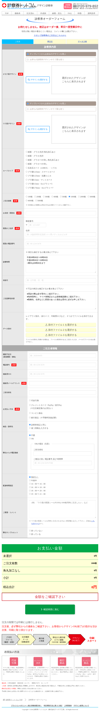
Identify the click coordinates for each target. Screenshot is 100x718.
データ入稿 (82, 42)
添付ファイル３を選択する (61, 335)
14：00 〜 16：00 (37, 484)
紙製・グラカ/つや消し (36, 164)
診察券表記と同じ (37, 425)
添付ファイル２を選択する (61, 330)
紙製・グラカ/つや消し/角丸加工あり (42, 160)
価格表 (17, 13)
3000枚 (91, 197)
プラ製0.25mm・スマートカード (40, 172)
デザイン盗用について (81, 705)
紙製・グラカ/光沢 (35, 156)
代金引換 (34, 400)
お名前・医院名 (9, 213)
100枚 (29, 197)
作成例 (43, 13)
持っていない (36, 531)
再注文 (50, 42)
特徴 (79, 13)
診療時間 (6, 262)
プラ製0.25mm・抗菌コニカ (38, 176)
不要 (32, 435)
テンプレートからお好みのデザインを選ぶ (46, 54)
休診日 (5, 280)
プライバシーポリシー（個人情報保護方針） (26, 705)
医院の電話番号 (9, 244)
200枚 (37, 197)
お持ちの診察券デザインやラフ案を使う (45, 60)
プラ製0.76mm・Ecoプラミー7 (39, 188)
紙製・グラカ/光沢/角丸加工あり (41, 152)
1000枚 (72, 197)
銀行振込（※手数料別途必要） (43, 418)
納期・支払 (57, 13)
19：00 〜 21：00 (37, 494)
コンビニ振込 (36, 413)
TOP (6, 13)
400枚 (54, 197)
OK (31, 439)
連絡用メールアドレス (11, 383)
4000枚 (30, 201)
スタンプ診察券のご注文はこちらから (50, 35)
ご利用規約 (68, 705)
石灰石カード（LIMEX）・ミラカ (41, 168)
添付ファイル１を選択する (61, 325)
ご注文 (17, 42)
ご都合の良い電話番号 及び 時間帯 (48, 459)
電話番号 (6, 365)
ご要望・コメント (9, 512)
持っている (35, 534)
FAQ (69, 13)
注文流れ (30, 13)
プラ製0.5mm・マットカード (39, 180)
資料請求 (91, 13)
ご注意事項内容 (9, 298)
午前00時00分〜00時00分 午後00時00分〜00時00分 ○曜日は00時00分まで (61, 264)
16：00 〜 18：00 (37, 487)
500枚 (63, 197)
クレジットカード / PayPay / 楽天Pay (45, 405)
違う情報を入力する (38, 428)
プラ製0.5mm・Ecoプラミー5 (39, 184)
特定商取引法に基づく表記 (53, 705)
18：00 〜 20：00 (37, 491)
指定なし (34, 477)
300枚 (46, 197)
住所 (28, 231)
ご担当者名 (7, 392)
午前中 (33, 481)
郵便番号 (29, 221)
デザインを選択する (38, 80)
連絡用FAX (7, 374)
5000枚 (39, 201)
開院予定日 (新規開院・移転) (9, 356)
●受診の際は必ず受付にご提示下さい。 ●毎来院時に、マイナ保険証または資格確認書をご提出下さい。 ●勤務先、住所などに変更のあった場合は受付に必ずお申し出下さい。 (61, 300)
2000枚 (82, 197)
